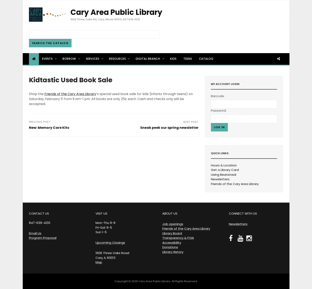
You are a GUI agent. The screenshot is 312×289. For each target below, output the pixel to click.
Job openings (172, 224)
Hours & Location (224, 165)
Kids (173, 59)
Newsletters (220, 179)
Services (95, 59)
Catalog (206, 59)
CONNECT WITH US (243, 213)
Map (99, 262)
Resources (119, 59)
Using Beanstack (223, 174)
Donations (170, 247)
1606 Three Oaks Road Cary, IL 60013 (112, 255)
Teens (187, 59)
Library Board (172, 233)
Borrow (71, 59)
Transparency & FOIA (178, 238)
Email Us (35, 233)
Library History (172, 252)
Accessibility (171, 242)
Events (49, 59)
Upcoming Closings (110, 242)
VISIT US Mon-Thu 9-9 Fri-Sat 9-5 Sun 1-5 (105, 222)
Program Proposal (42, 238)
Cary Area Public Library (116, 12)
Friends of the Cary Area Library (70, 94)
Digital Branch (150, 59)
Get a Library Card (225, 170)
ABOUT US (169, 213)
